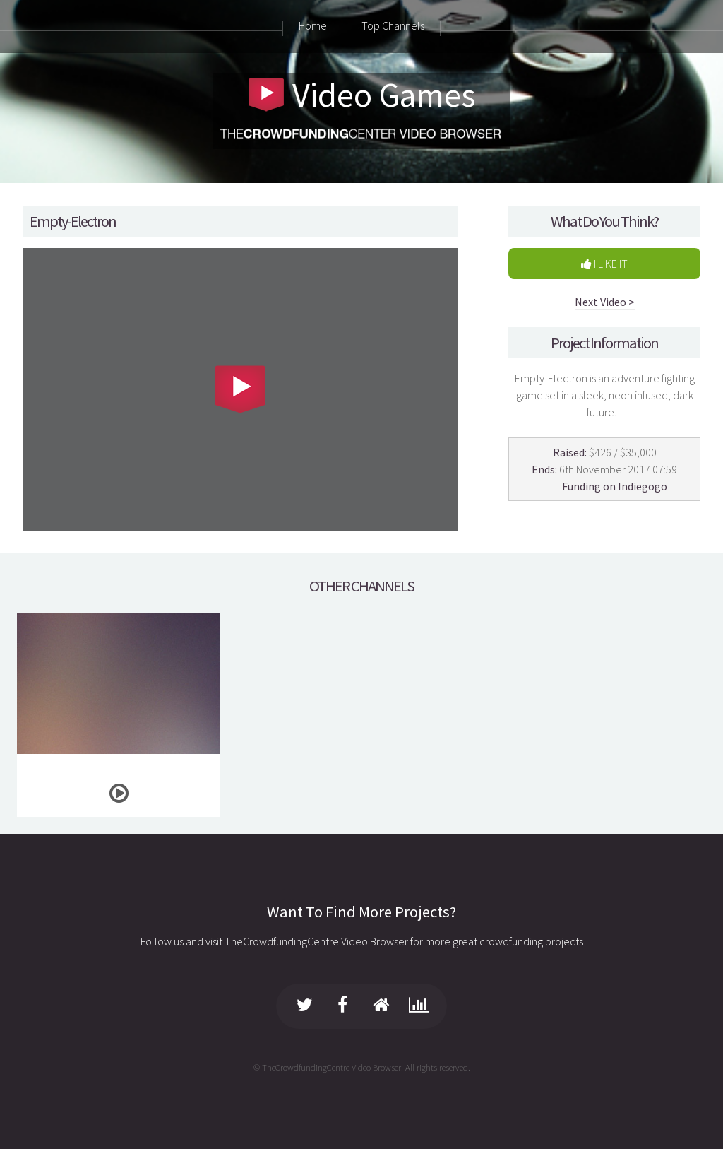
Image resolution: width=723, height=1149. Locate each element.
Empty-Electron (73, 221)
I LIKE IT (604, 264)
